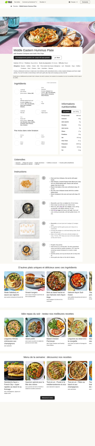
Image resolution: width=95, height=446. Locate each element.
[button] (73, 2)
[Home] (11, 6)
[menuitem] (9, 2)
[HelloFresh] (8, 2)
